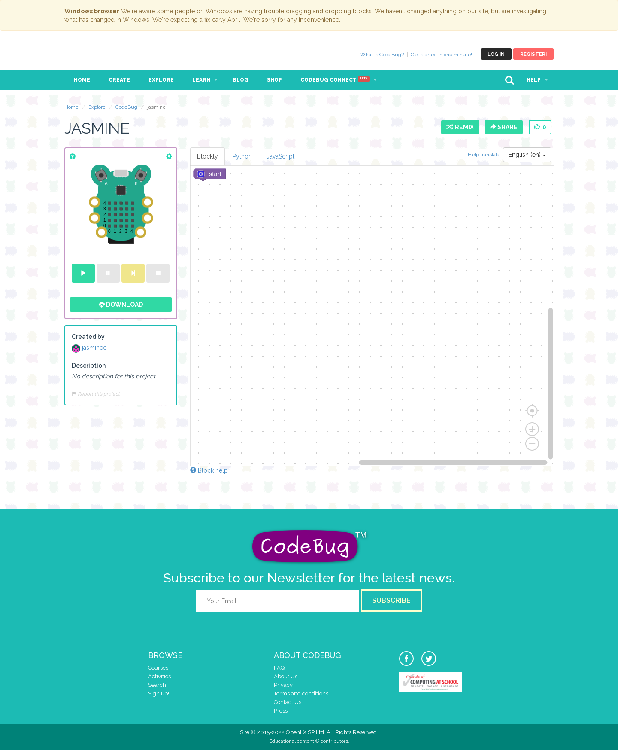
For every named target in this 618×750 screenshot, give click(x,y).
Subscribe (391, 600)
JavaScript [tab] (280, 156)
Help (534, 80)
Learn (201, 80)
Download (121, 304)
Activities (159, 676)
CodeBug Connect (335, 79)
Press (281, 710)
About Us (285, 676)
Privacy (283, 685)
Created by (88, 336)
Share (504, 127)
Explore (161, 80)
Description (89, 365)
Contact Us (287, 702)
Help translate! (485, 155)
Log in (496, 54)
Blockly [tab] (207, 156)
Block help (209, 470)
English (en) (527, 154)
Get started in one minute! (441, 55)
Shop (274, 80)
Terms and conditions (301, 693)
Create (119, 80)
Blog (240, 80)
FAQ (279, 668)
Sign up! (158, 693)
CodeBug (93, 54)
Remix (460, 127)
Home (82, 80)
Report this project (96, 394)
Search (157, 685)
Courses (158, 668)
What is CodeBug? (382, 55)
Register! (533, 54)
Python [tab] (242, 156)
